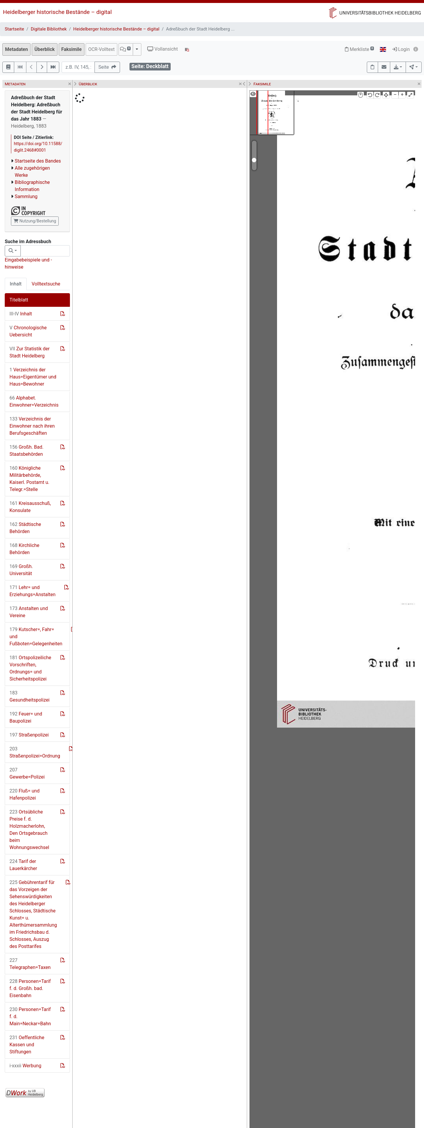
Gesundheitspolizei (29, 696)
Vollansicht (162, 49)
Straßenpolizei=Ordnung (34, 752)
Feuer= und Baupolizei (25, 717)
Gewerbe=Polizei (27, 773)
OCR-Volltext (101, 49)
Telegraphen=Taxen (30, 963)
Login (401, 49)
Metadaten (16, 49)
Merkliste (359, 49)
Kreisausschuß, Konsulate (30, 506)
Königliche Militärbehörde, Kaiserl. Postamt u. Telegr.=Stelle (29, 478)
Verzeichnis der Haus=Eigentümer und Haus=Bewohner (32, 377)
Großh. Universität (21, 570)
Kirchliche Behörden (24, 549)
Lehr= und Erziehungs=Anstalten (32, 591)
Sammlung (26, 196)
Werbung (25, 1065)
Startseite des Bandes (38, 161)
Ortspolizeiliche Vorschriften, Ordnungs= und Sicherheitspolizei (30, 668)
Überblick (44, 49)
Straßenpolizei (29, 735)
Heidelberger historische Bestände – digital (57, 12)
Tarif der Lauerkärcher (23, 865)
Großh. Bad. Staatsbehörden (26, 450)
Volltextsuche (46, 284)
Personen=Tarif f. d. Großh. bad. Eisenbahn (30, 988)
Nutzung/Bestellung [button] (35, 221)
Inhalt (16, 284)
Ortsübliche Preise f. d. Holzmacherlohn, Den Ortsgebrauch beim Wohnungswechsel (29, 829)
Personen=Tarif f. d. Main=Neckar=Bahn (30, 1016)
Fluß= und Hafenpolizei (24, 794)
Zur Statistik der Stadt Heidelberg (29, 352)
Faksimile (71, 49)
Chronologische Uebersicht (28, 331)
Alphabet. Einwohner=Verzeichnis (33, 401)
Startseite (14, 29)
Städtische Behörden (25, 528)
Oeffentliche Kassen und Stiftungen (26, 1045)
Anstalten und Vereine (28, 612)
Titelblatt (18, 300)
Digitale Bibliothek (49, 29)
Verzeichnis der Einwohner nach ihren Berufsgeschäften (32, 426)
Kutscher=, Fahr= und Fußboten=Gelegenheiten (35, 636)
